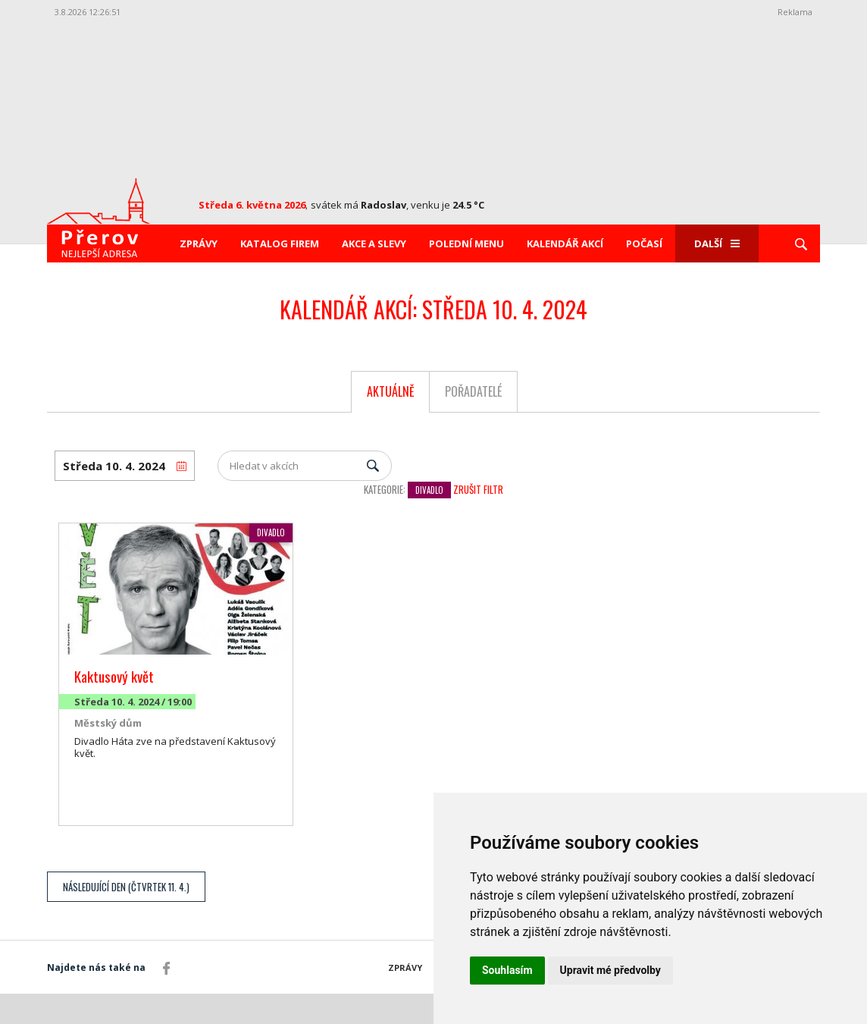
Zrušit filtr (478, 489)
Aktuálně (391, 391)
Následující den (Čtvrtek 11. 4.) (126, 886)
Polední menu (466, 243)
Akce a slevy (374, 243)
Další (717, 243)
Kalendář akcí (565, 243)
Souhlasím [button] (507, 970)
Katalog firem (279, 243)
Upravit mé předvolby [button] (610, 970)
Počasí (644, 243)
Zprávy (199, 243)
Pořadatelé (473, 391)
